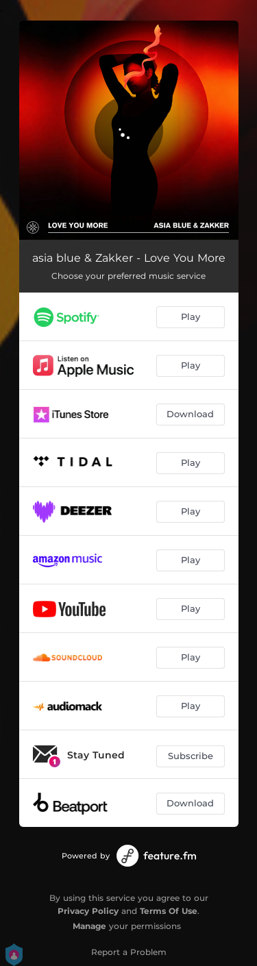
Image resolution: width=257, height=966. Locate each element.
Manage (89, 926)
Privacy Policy (88, 911)
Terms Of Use (168, 911)
